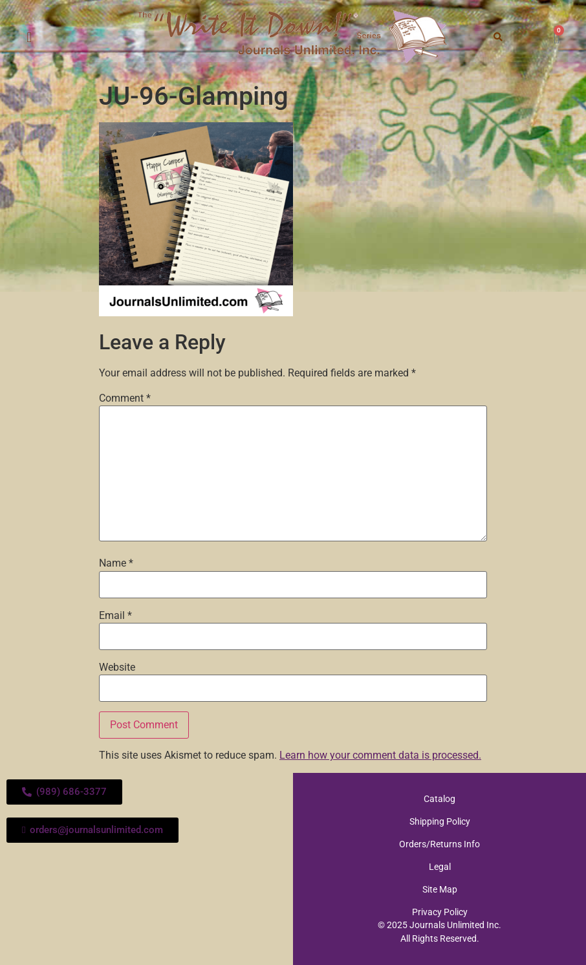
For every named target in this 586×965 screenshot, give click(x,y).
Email (115, 616)
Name (116, 563)
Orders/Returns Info (439, 844)
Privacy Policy (440, 912)
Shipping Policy (439, 821)
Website (117, 667)
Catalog (439, 799)
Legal (440, 867)
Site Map (439, 889)
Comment (125, 398)
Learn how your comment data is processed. (380, 755)
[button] (29, 38)
